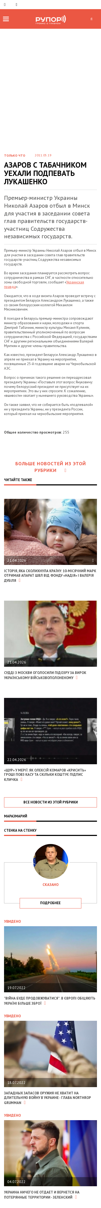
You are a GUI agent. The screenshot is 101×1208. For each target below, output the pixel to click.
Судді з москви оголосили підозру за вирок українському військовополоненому (45, 675)
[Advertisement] (50, 95)
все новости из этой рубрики (50, 802)
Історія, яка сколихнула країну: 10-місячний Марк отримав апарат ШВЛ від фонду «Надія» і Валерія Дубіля (50, 576)
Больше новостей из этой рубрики (50, 467)
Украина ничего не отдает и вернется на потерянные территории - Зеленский (41, 1195)
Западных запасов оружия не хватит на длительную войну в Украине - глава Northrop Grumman (47, 1098)
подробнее (50, 903)
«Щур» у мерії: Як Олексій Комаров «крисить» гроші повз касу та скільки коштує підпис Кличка (45, 775)
